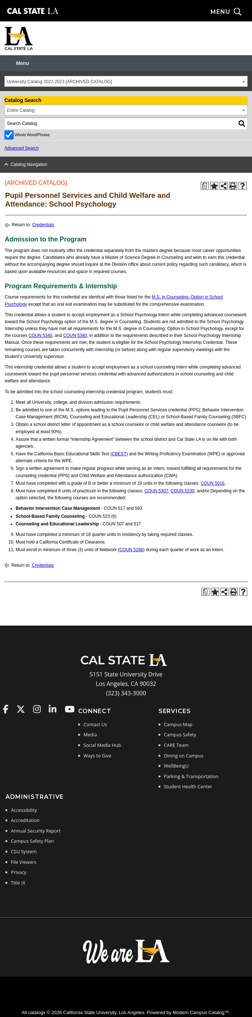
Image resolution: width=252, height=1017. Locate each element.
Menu (22, 63)
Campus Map (178, 724)
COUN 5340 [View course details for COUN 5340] (40, 335)
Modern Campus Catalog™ (201, 1012)
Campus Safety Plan (32, 841)
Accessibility (24, 810)
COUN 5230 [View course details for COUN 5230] (182, 490)
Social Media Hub (102, 745)
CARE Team (176, 745)
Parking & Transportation (191, 776)
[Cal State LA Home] (126, 665)
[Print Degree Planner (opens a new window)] (205, 186)
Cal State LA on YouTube (70, 709)
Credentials (43, 224)
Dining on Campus (184, 755)
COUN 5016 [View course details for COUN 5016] (212, 483)
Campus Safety (180, 734)
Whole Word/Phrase (32, 135)
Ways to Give (97, 755)
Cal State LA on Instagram (37, 709)
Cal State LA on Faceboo (5, 709)
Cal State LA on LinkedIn (52, 709)
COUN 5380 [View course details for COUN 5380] (75, 335)
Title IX (18, 882)
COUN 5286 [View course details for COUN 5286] (131, 549)
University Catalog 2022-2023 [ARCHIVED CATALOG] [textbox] (59, 81)
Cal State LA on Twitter (20, 709)
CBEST (119, 453)
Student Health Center (188, 786)
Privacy (18, 872)
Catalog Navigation (29, 164)
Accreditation (25, 820)
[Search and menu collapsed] (231, 12)
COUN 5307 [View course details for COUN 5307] (156, 490)
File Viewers (23, 862)
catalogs (36, 1012)
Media (90, 734)
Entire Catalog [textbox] (21, 110)
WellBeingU (176, 765)
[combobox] (126, 81)
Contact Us (95, 724)
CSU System (24, 851)
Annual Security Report (36, 830)
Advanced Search (21, 148)
